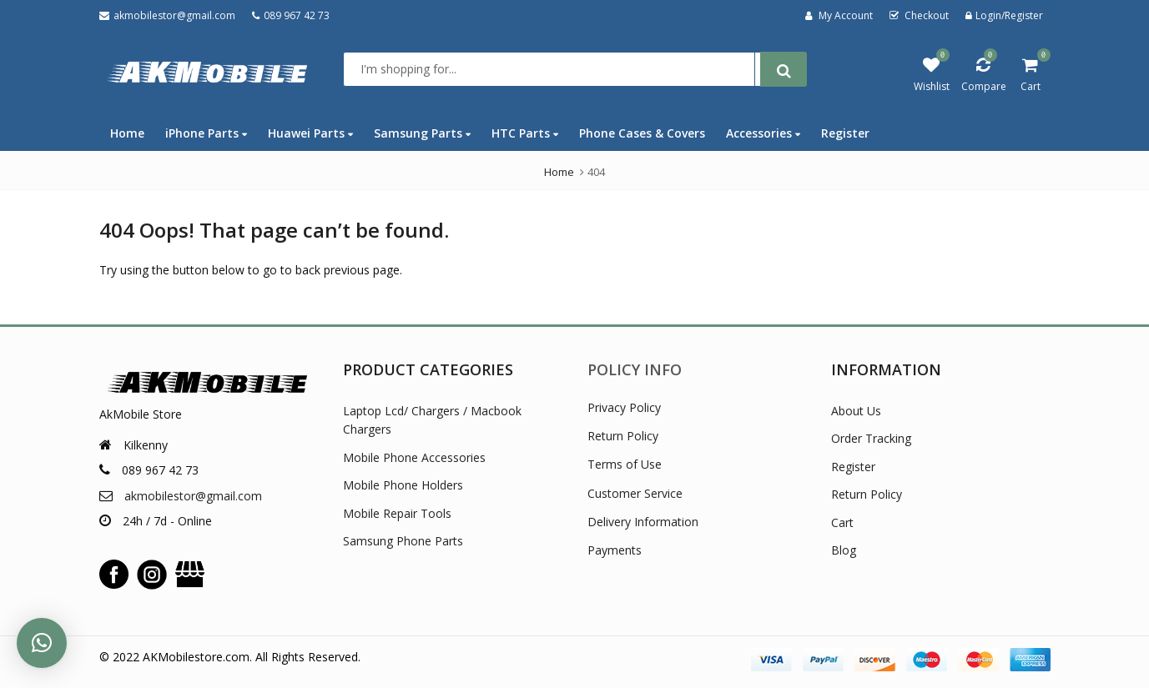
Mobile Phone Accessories (414, 457)
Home (127, 133)
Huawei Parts (310, 133)
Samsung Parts (422, 133)
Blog (843, 550)
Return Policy (622, 436)
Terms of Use (624, 464)
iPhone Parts (206, 133)
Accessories (763, 133)
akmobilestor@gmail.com (193, 496)
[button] (42, 643)
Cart (842, 522)
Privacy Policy (624, 407)
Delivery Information (642, 522)
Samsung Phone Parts (403, 541)
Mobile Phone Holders (403, 485)
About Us (856, 411)
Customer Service (635, 493)
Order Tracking (871, 438)
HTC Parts (524, 133)
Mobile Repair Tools (397, 513)
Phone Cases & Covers (642, 133)
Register (845, 133)
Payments (614, 550)
